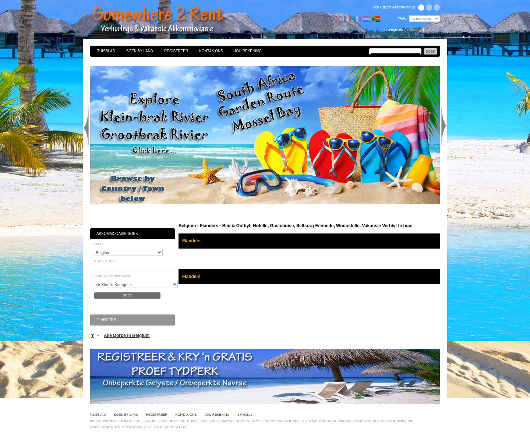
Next (443, 127)
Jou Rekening (248, 51)
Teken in (414, 30)
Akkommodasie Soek (117, 234)
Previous (86, 127)
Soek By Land (139, 51)
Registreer (176, 51)
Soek (127, 295)
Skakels (244, 414)
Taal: (402, 18)
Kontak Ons (211, 51)
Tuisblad (106, 51)
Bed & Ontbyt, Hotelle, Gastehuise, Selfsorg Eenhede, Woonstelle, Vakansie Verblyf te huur (166, 20)
